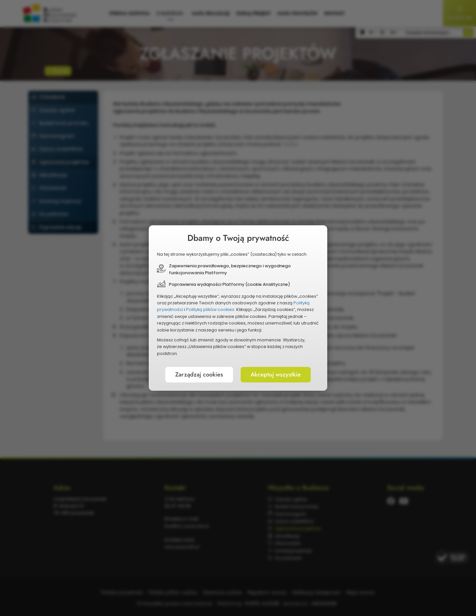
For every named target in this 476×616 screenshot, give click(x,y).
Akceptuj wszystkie (276, 374)
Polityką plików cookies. (210, 309)
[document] (238, 308)
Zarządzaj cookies (199, 374)
